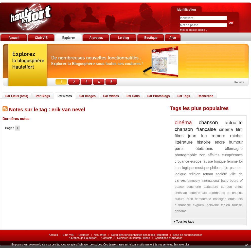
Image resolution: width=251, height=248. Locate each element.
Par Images (87, 96)
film (239, 129)
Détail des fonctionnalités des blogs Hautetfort (139, 234)
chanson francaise (195, 129)
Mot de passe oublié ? (193, 29)
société (221, 174)
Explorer (83, 234)
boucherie (193, 187)
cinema (226, 129)
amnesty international (204, 180)
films (179, 135)
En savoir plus (181, 244)
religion (194, 174)
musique (202, 168)
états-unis (204, 148)
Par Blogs (43, 96)
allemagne (234, 148)
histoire (204, 142)
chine (239, 187)
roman (208, 174)
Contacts (106, 237)
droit (190, 199)
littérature (184, 142)
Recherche (205, 96)
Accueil (53, 234)
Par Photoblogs (158, 96)
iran (178, 168)
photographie (186, 155)
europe (195, 161)
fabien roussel (232, 205)
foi (241, 161)
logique (188, 168)
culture (180, 199)
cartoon (226, 187)
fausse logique (214, 161)
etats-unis (235, 199)
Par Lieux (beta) (16, 96)
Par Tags (183, 96)
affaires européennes (225, 155)
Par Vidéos (111, 96)
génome (181, 211)
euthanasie (183, 205)
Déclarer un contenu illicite (133, 237)
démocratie (203, 199)
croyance (182, 161)
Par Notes (65, 96)
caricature (211, 187)
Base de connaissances (187, 234)
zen (202, 155)
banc (224, 180)
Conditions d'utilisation (168, 237)
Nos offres (100, 234)
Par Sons (133, 96)
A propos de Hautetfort (82, 237)
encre (220, 142)
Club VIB (68, 234)
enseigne (219, 199)
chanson (208, 122)
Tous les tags (185, 221)
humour (236, 142)
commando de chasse (226, 193)
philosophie (219, 168)
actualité (234, 122)
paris (179, 148)
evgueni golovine (206, 205)
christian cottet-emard (191, 193)
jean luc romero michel (215, 135)
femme (232, 161)
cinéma (183, 122)
